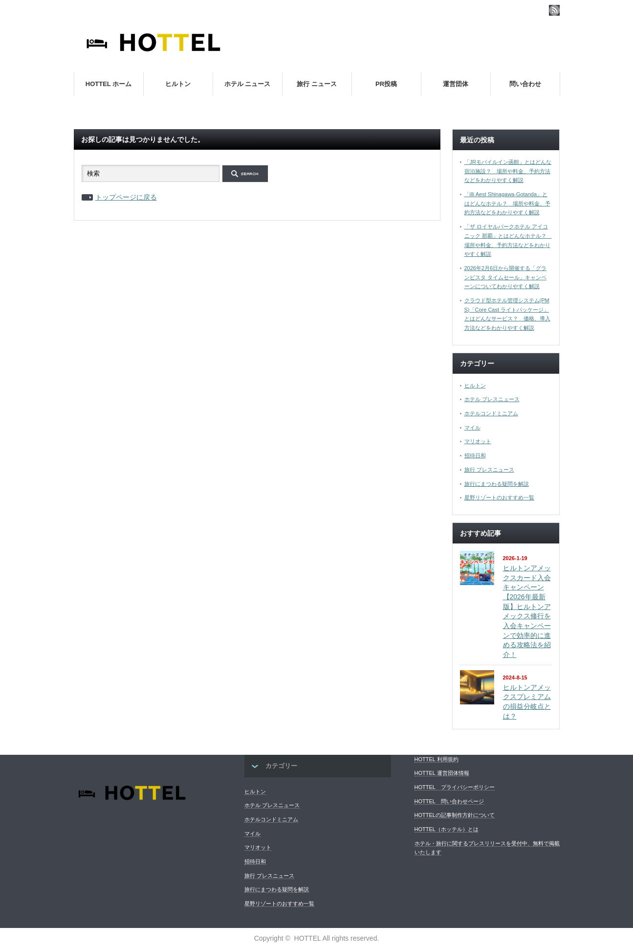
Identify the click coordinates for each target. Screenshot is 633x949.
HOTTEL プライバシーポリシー (455, 787)
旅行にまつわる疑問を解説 (496, 484)
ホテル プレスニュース (492, 399)
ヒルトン (178, 84)
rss (554, 10)
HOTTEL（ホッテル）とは (447, 829)
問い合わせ (525, 84)
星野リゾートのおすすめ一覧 (499, 497)
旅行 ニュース (317, 84)
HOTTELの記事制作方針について (455, 815)
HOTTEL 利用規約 (436, 759)
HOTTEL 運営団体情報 (442, 773)
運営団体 (455, 84)
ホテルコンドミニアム (491, 413)
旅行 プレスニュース (489, 470)
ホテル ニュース (247, 84)
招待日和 (475, 455)
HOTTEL (307, 938)
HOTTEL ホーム (108, 84)
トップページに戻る (126, 197)
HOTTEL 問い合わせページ (449, 801)
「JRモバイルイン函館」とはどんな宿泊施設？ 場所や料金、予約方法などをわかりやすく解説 (507, 171)
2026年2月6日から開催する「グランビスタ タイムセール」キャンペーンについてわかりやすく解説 (505, 277)
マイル (472, 427)
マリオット (477, 441)
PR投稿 (386, 84)
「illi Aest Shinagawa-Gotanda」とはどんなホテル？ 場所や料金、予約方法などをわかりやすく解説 (507, 203)
